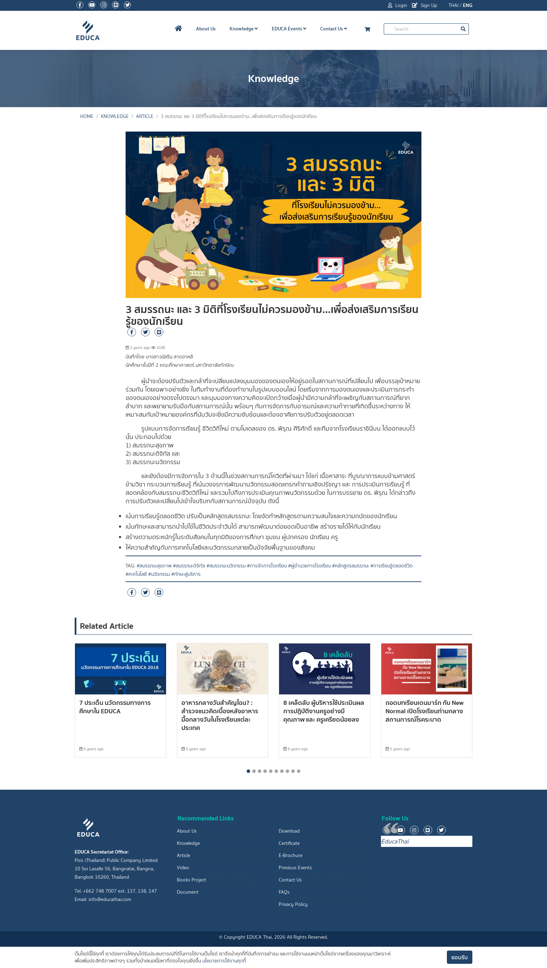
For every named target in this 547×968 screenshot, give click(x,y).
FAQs (284, 892)
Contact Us (333, 28)
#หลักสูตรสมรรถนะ (350, 565)
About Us (206, 28)
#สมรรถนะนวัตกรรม (226, 565)
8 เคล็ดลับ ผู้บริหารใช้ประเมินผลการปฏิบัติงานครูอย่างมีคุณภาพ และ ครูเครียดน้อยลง (323, 711)
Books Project (191, 880)
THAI (453, 5)
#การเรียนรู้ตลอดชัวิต (391, 565)
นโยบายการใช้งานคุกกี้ (224, 961)
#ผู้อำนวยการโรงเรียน (309, 565)
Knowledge (244, 28)
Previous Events (295, 867)
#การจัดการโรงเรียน (267, 565)
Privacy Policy (293, 904)
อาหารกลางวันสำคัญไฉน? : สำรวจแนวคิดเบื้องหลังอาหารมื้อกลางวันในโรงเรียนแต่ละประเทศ (219, 715)
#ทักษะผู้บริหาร (186, 574)
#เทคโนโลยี (136, 574)
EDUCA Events (289, 28)
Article (144, 116)
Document (187, 892)
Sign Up (424, 5)
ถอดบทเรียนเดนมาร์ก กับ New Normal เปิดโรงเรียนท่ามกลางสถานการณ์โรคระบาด (424, 711)
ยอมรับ (459, 957)
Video (183, 867)
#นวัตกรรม (159, 574)
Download (289, 831)
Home (86, 116)
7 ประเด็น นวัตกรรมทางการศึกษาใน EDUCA (115, 707)
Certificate (289, 843)
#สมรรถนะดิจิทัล (189, 565)
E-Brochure (290, 855)
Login (397, 5)
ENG (467, 5)
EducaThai (395, 841)
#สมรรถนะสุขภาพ (154, 565)
